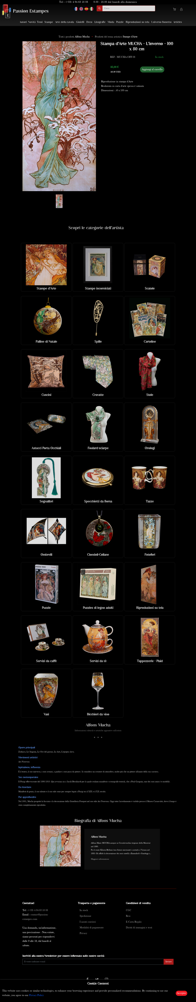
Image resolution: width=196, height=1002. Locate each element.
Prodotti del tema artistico (116, 37)
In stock (84, 910)
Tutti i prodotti (74, 37)
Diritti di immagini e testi (139, 927)
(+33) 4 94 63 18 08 (77, 2)
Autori (23, 22)
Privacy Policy (36, 995)
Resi (128, 916)
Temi (40, 22)
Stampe (48, 22)
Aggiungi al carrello (152, 69)
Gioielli (80, 22)
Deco (89, 22)
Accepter (181, 993)
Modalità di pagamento (92, 927)
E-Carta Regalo (134, 922)
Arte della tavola (64, 22)
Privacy (83, 933)
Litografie (99, 22)
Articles (177, 22)
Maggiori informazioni (100, 859)
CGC (128, 910)
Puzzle (120, 22)
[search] (128, 8)
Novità (32, 22)
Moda (111, 22)
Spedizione (85, 916)
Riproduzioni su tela (137, 22)
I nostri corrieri (88, 922)
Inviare (169, 962)
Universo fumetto (161, 22)
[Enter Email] (93, 962)
